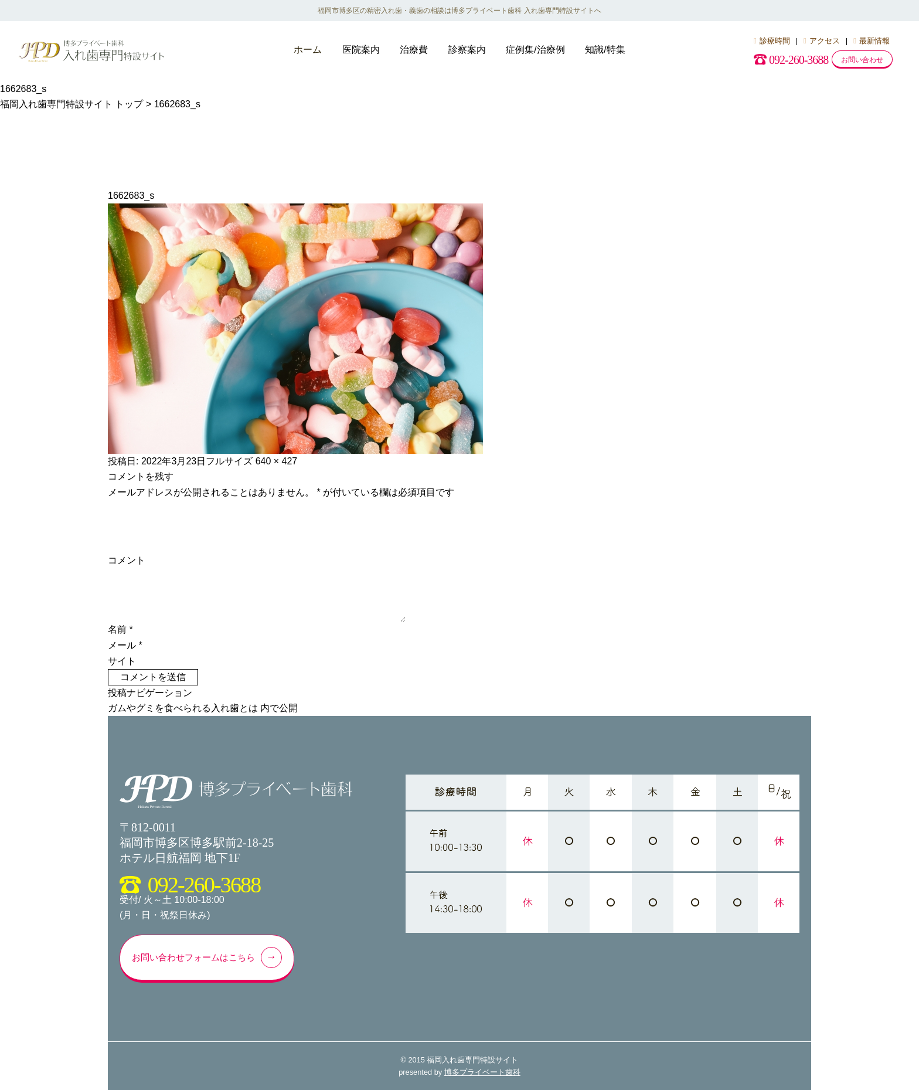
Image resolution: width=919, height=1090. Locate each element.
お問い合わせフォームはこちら (206, 957)
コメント (126, 560)
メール (125, 645)
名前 (120, 629)
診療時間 (772, 40)
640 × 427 (277, 461)
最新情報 (871, 40)
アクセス (822, 40)
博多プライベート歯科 (482, 1072)
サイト (122, 661)
